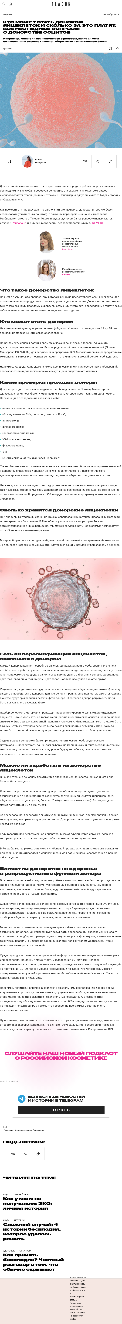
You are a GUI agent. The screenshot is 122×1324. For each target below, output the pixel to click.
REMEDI (97, 223)
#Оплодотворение (23, 1130)
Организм (7, 48)
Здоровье (7, 14)
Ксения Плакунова (40, 161)
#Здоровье (8, 1130)
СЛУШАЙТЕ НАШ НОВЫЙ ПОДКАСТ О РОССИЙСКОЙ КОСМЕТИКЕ (61, 1056)
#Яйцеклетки (39, 1130)
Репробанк (19, 223)
